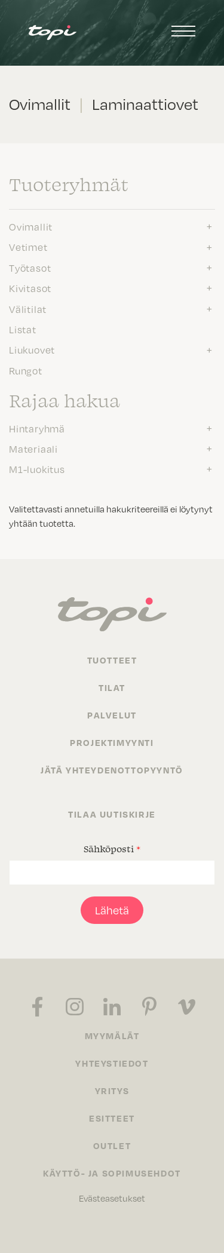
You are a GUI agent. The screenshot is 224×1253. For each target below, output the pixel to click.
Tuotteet (112, 660)
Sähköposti (112, 849)
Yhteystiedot (111, 1063)
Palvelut (112, 715)
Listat (22, 330)
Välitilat (28, 309)
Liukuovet (32, 350)
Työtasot (30, 268)
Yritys (112, 1090)
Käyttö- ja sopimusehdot (112, 1173)
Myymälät (112, 1035)
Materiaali (33, 449)
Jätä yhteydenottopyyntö (112, 769)
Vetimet (28, 247)
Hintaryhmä (37, 429)
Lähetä (112, 910)
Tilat (112, 687)
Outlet (112, 1145)
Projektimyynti (112, 742)
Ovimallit (31, 227)
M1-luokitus (37, 469)
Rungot (25, 371)
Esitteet (112, 1118)
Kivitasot (30, 288)
